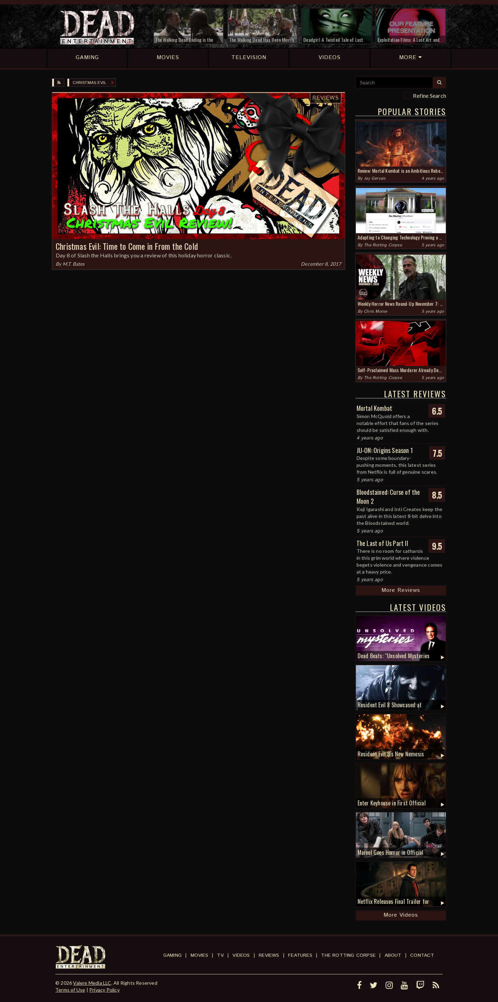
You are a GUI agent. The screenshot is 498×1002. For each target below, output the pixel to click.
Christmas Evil (89, 83)
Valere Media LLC (92, 983)
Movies (199, 955)
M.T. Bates (74, 264)
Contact (422, 955)
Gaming (172, 955)
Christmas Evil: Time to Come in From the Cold (127, 246)
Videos (241, 955)
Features (300, 955)
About (393, 955)
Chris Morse (375, 311)
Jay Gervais (375, 178)
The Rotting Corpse (383, 245)
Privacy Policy (104, 990)
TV (220, 955)
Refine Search (429, 95)
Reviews (325, 98)
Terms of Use (70, 990)
